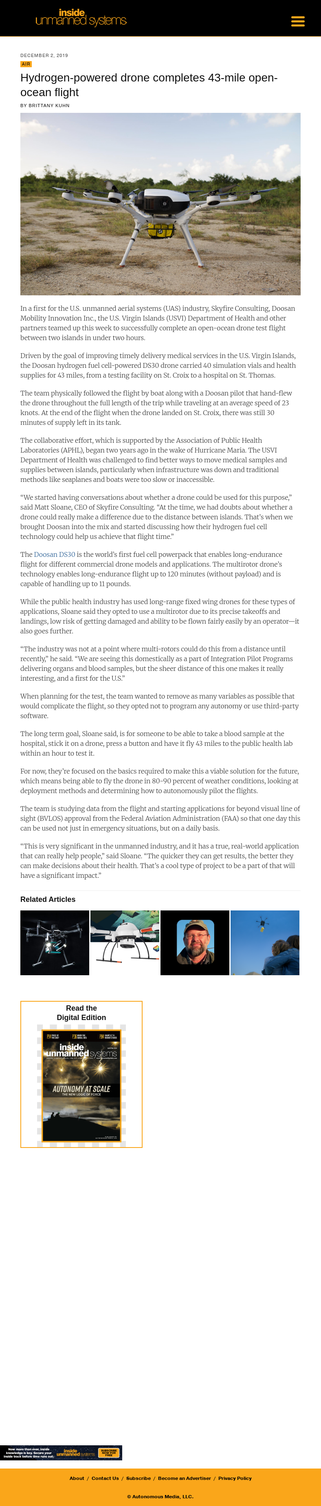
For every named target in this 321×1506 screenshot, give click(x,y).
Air (26, 64)
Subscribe (138, 1478)
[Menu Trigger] (298, 20)
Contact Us (105, 1478)
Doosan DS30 (54, 554)
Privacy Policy (235, 1478)
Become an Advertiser (184, 1478)
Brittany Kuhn (49, 105)
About (77, 1478)
